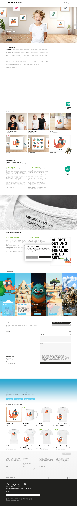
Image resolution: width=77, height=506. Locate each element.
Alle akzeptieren (45, 257)
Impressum (28, 259)
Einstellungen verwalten (32, 257)
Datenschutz (33, 259)
